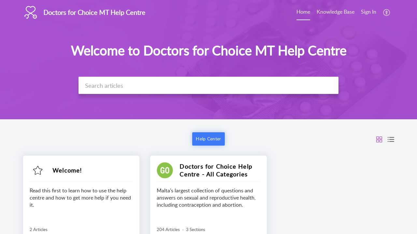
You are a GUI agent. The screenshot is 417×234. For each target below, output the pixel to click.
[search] (208, 85)
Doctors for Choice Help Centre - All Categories (216, 170)
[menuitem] (303, 12)
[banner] (208, 59)
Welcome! (67, 170)
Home (303, 11)
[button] (387, 12)
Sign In (368, 11)
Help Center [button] (208, 139)
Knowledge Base (335, 11)
